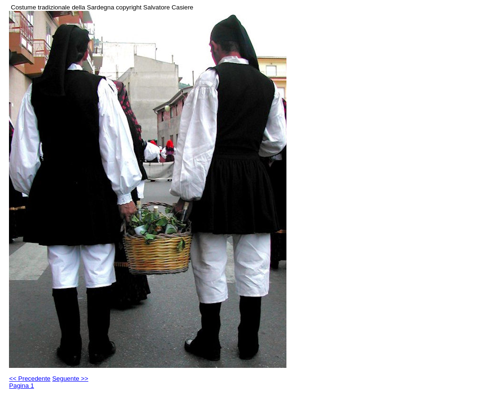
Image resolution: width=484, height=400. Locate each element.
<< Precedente (29, 378)
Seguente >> (70, 378)
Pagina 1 (21, 385)
